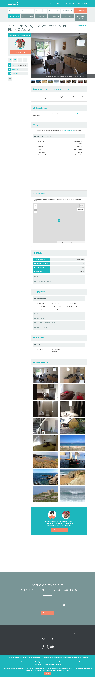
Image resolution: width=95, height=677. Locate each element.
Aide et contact (57, 633)
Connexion (82, 3)
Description (14, 16)
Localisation (54, 16)
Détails (67, 16)
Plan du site (67, 633)
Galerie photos (80, 17)
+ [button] (35, 205)
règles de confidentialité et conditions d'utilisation (55, 670)
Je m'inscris (47, 613)
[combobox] (67, 10)
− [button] (35, 208)
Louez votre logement (54, 3)
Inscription (70, 3)
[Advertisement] (59, 175)
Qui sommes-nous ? (31, 633)
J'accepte (47, 673)
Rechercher (80, 10)
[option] (62, 81)
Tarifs (41, 16)
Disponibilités (27, 16)
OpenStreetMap (76, 242)
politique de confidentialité (42, 661)
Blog (73, 633)
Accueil (22, 633)
